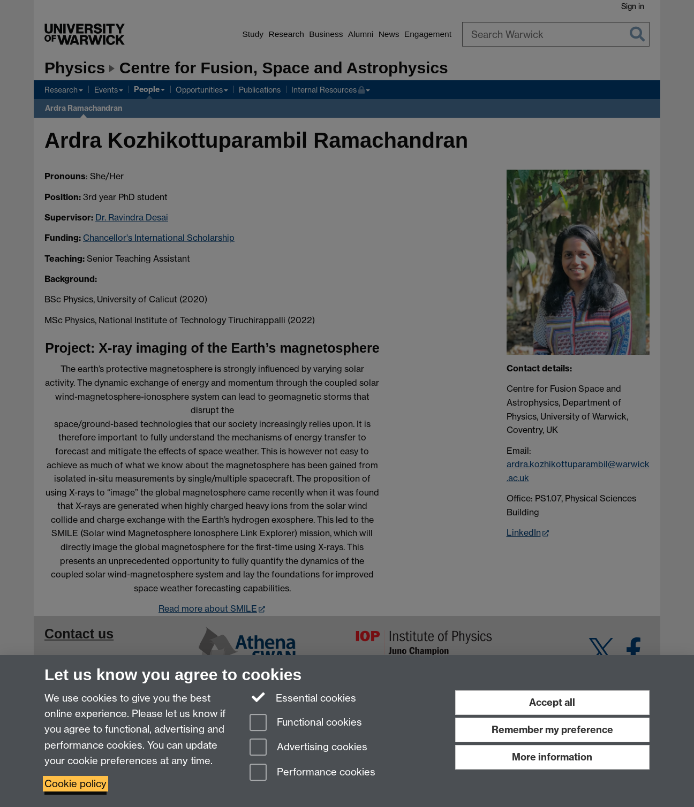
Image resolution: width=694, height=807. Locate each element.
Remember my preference (552, 730)
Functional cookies (306, 723)
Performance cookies (312, 773)
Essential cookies (303, 697)
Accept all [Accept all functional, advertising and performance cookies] (552, 702)
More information (552, 757)
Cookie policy (75, 784)
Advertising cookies (308, 748)
